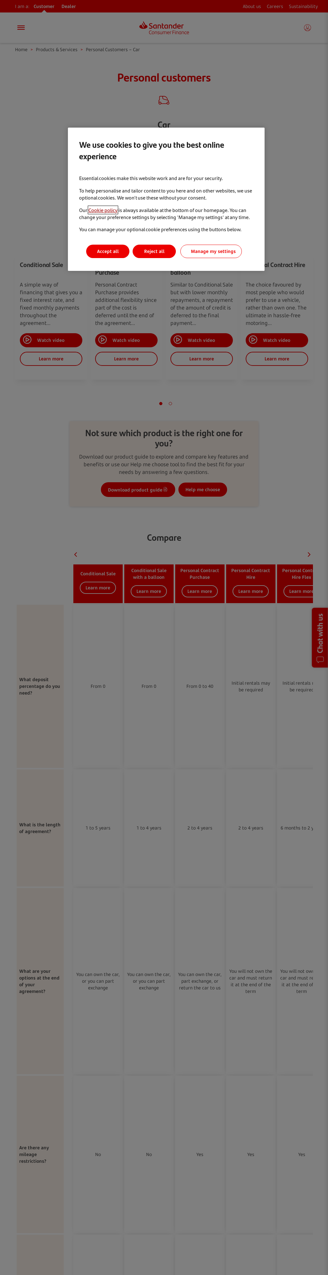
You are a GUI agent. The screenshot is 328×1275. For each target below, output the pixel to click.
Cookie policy (103, 210)
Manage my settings (213, 251)
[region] (166, 199)
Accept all (108, 251)
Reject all (154, 251)
